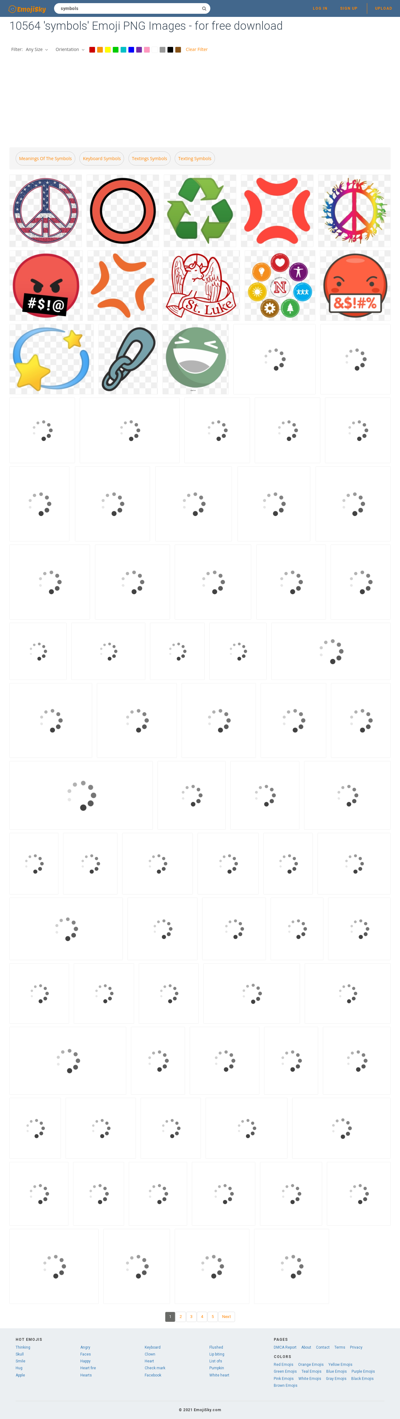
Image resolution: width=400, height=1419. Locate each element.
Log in (320, 8)
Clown (150, 1354)
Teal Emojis (312, 1371)
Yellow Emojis (340, 1364)
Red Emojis (283, 1364)
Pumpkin (216, 1368)
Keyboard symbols (102, 158)
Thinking (23, 1347)
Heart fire (88, 1368)
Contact (323, 1347)
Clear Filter (197, 49)
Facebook (153, 1375)
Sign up (349, 8)
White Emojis (309, 1378)
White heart (219, 1375)
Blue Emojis (336, 1371)
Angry (85, 1347)
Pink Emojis (284, 1378)
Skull (20, 1354)
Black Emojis (362, 1378)
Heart (149, 1361)
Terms (339, 1347)
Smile (20, 1361)
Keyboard (153, 1347)
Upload (383, 8)
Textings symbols (149, 158)
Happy (85, 1361)
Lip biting (216, 1354)
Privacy (356, 1347)
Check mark (155, 1368)
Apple (20, 1375)
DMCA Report (285, 1347)
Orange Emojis (311, 1364)
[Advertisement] (200, 101)
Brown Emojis (286, 1385)
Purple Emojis (363, 1371)
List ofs (215, 1361)
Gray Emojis (336, 1378)
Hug (19, 1368)
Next (226, 1316)
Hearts (86, 1375)
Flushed (216, 1347)
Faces (85, 1354)
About (306, 1347)
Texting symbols (194, 158)
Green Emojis (285, 1371)
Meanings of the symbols (45, 158)
